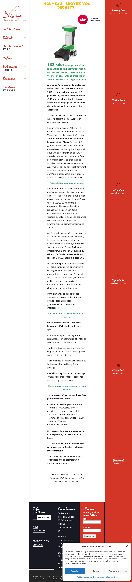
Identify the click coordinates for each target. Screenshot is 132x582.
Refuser (96, 571)
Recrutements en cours (41, 543)
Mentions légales (58, 579)
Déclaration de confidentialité (104, 577)
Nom (85, 519)
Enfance (8, 58)
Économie (9, 78)
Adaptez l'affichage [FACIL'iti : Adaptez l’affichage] (89, 19)
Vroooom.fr (47, 579)
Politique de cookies (84, 577)
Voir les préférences (118, 571)
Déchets (8, 37)
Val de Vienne (12, 29)
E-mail (88, 527)
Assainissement (13, 47)
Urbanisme (10, 68)
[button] (127, 546)
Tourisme (9, 88)
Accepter (75, 571)
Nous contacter (39, 528)
